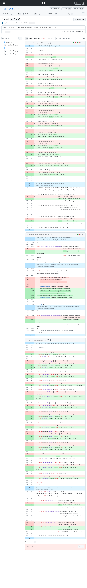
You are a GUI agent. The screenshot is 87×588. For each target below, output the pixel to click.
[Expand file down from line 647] (33, 515)
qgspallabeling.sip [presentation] (12, 45)
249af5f (68, 31)
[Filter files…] (13, 38)
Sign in (78, 3)
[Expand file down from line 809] (33, 575)
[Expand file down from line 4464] (34, 281)
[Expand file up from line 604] (33, 367)
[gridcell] (57, 47)
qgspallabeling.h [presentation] (12, 54)
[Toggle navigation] (3, 3)
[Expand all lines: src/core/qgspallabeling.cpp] (55, 247)
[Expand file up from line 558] (33, 47)
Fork (67, 9)
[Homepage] (43, 3)
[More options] (83, 44)
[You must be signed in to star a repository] (79, 8)
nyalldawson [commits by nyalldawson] (8, 23)
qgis (5, 9)
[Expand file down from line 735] (33, 242)
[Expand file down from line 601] (33, 184)
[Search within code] (68, 39)
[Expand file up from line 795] (33, 517)
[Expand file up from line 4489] (34, 283)
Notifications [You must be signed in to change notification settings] (54, 9)
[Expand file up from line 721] (33, 187)
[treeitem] (13, 43)
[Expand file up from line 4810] (34, 325)
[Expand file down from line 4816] (34, 359)
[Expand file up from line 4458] (34, 251)
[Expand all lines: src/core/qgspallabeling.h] (54, 363)
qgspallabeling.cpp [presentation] (12, 51)
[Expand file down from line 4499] (34, 323)
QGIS (11, 9)
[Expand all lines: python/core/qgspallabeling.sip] (57, 44)
